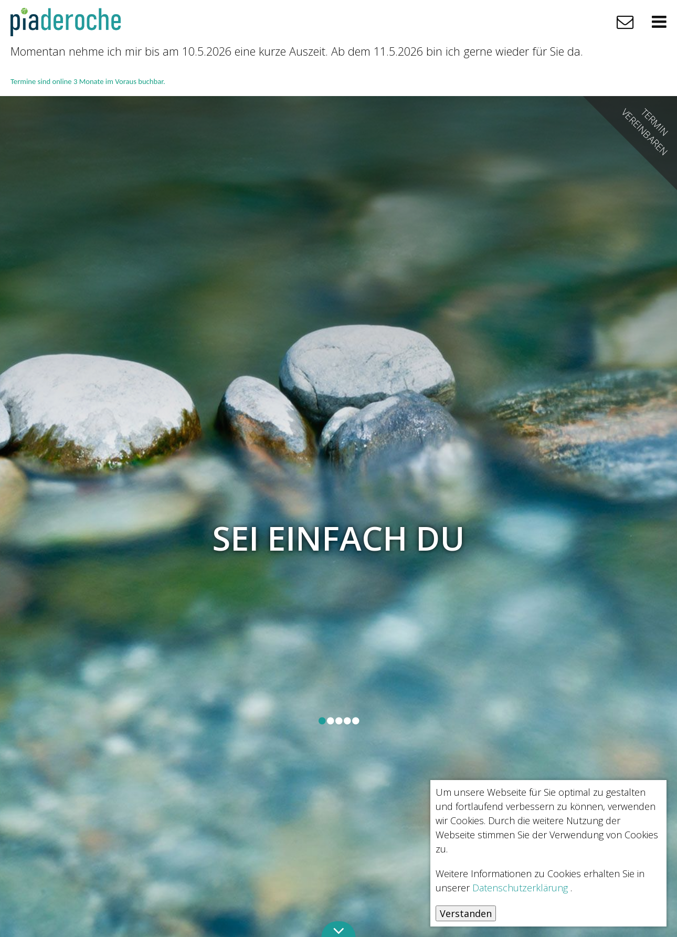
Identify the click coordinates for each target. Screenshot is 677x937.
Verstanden (466, 913)
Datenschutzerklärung (520, 887)
